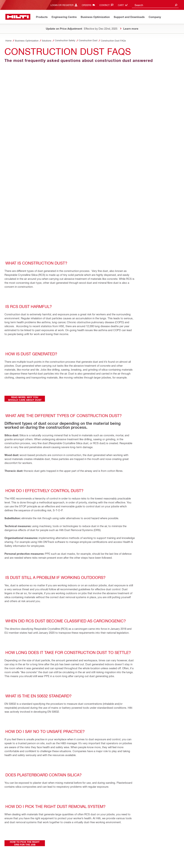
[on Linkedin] (40, 699)
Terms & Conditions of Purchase (70, 828)
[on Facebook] (10, 699)
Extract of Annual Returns (33, 836)
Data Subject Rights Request (114, 832)
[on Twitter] (25, 699)
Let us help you (88, 832)
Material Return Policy (16, 832)
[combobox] (155, 5)
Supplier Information (66, 832)
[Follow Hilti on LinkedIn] (155, 834)
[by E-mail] (25, 713)
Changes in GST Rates (61, 836)
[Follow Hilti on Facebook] (144, 834)
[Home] (17, 17)
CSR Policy (11, 836)
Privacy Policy (12, 828)
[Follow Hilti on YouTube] (161, 834)
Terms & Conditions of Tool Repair (107, 828)
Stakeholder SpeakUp (42, 832)
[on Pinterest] (10, 713)
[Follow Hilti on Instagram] (150, 834)
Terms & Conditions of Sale (37, 828)
